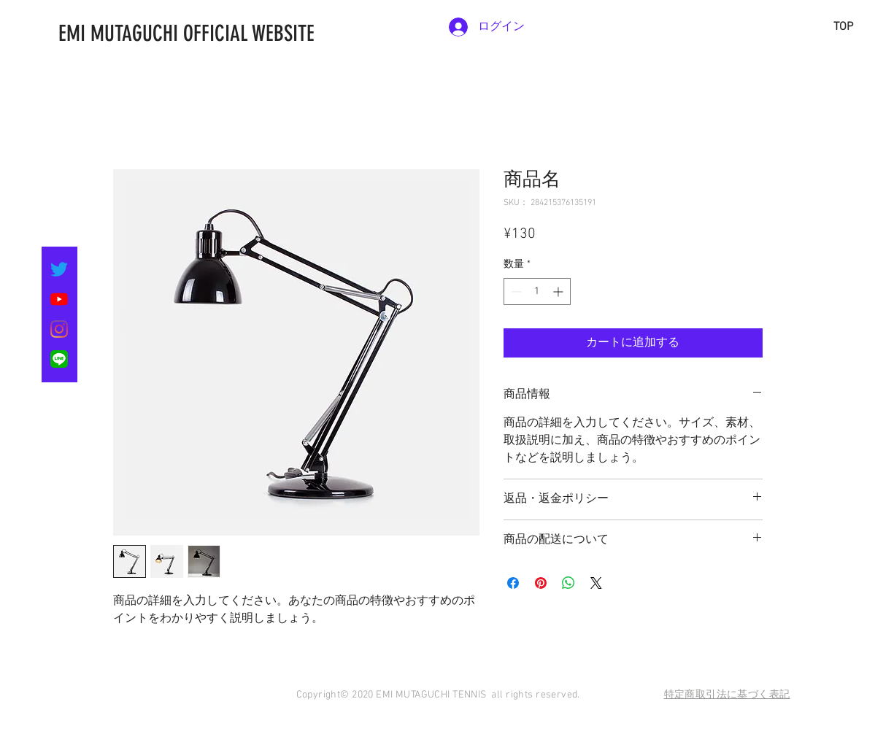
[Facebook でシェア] (513, 583)
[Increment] (559, 291)
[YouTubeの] (59, 299)
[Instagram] (59, 329)
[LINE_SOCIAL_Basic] (59, 359)
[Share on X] (596, 583)
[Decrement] (515, 291)
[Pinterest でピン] (541, 583)
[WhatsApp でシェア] (568, 583)
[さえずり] (59, 269)
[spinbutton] (537, 291)
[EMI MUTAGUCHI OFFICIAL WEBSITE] (259, 34)
